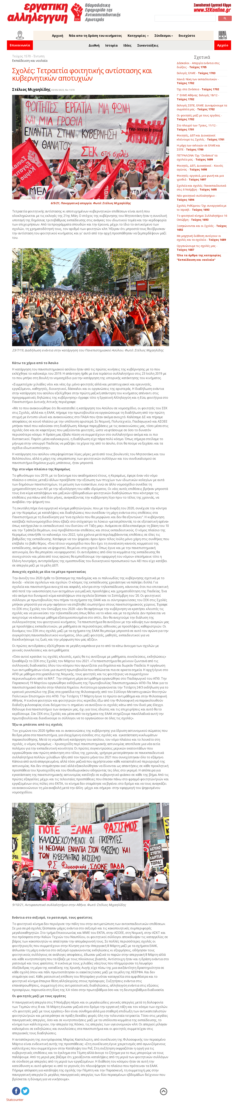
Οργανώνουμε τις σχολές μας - (197, 248)
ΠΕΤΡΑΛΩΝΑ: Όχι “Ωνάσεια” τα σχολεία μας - (197, 157)
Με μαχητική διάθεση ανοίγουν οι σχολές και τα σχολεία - (201, 238)
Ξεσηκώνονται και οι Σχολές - (202, 228)
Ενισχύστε (187, 35)
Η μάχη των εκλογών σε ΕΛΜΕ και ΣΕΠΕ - (198, 147)
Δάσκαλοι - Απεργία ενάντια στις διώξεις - (198, 65)
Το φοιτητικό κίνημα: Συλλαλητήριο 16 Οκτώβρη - (202, 217)
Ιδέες (127, 45)
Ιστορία (111, 45)
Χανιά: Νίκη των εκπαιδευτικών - (198, 81)
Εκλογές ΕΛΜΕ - (196, 73)
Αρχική (57, 35)
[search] (185, 18)
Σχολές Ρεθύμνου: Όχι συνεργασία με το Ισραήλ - (201, 207)
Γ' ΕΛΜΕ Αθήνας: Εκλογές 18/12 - (198, 97)
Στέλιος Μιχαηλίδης (31, 89)
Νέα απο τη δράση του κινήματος (95, 35)
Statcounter (14, 1100)
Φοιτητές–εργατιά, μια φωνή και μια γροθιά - (200, 177)
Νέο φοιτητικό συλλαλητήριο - (196, 197)
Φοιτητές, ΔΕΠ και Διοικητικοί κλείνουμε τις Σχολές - (200, 137)
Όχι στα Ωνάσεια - (198, 89)
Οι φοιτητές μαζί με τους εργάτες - (199, 117)
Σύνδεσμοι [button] (163, 35)
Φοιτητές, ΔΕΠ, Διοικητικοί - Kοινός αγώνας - (200, 167)
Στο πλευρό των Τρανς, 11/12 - (197, 127)
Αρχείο (222, 45)
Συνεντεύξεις (147, 45)
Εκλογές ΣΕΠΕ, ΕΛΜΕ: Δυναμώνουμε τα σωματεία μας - (202, 107)
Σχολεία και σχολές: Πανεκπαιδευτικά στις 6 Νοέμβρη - (201, 187)
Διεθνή (94, 45)
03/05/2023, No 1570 (63, 90)
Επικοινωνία (20, 45)
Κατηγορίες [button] (138, 35)
